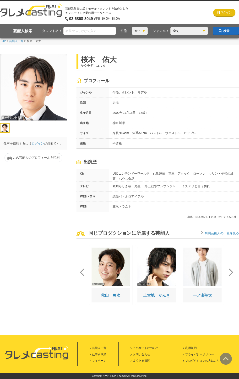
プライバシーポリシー (199, 354)
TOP (3, 41)
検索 (226, 31)
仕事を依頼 (99, 354)
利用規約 (191, 348)
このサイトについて (146, 348)
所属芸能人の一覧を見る (222, 233)
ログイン (38, 143)
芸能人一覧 (16, 41)
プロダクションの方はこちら (204, 360)
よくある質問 (141, 360)
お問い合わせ (141, 354)
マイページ (99, 360)
